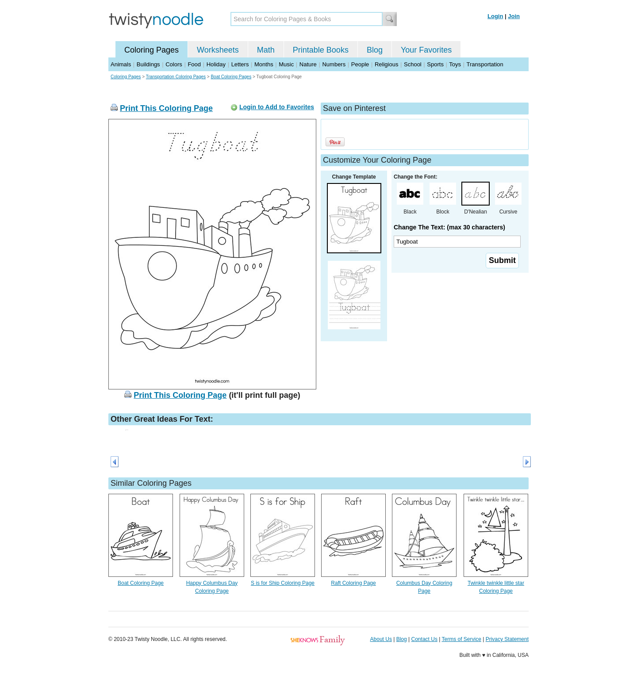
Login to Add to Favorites (276, 107)
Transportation (484, 64)
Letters (240, 64)
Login (495, 16)
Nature (308, 64)
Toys (455, 64)
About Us (381, 639)
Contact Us (424, 639)
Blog (375, 50)
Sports (435, 64)
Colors (173, 64)
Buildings (148, 64)
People (360, 64)
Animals (121, 64)
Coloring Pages (151, 50)
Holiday (216, 64)
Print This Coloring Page (166, 108)
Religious (386, 64)
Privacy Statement (507, 639)
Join (514, 16)
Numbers (333, 64)
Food (194, 64)
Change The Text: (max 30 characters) (449, 227)
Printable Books (321, 50)
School (413, 64)
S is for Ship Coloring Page (283, 583)
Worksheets (218, 50)
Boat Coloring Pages (231, 76)
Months (263, 64)
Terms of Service (461, 639)
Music (286, 64)
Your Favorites (426, 50)
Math (266, 50)
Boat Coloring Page (141, 583)
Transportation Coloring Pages (176, 76)
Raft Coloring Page (353, 583)
